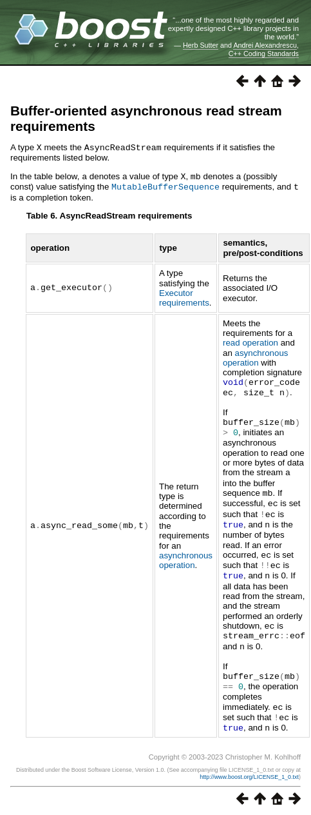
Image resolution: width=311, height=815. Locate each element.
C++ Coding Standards (264, 53)
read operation (250, 341)
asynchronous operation (185, 553)
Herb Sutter (200, 45)
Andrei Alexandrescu (265, 45)
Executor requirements (184, 296)
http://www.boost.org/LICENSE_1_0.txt (249, 764)
